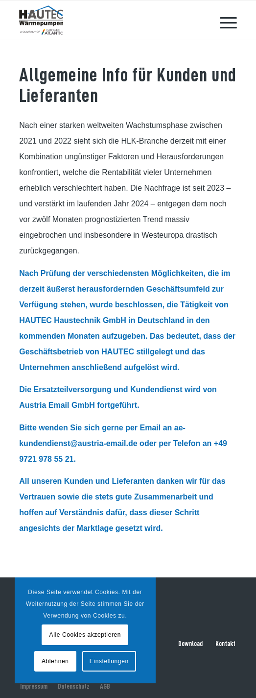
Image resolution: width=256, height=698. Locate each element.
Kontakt (225, 643)
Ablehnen (55, 661)
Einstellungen (109, 661)
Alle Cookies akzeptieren (85, 634)
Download (190, 643)
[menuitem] (223, 20)
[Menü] (223, 20)
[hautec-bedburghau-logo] (106, 20)
